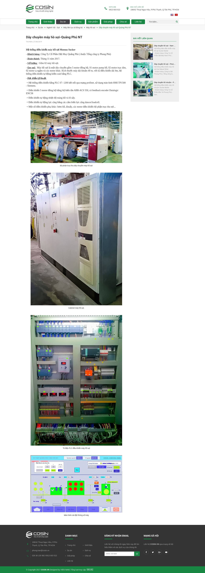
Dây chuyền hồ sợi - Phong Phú (165, 64)
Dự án (40, 27)
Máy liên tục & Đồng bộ (72, 27)
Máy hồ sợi (90, 27)
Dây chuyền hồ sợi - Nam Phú (165, 46)
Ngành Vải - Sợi (53, 27)
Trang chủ (33, 21)
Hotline (112, 7)
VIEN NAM (65, 570)
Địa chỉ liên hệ (137, 7)
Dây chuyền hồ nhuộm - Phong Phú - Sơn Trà (165, 82)
